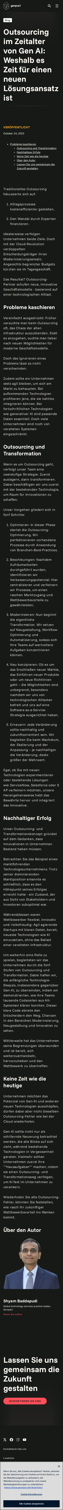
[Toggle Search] (49, 6)
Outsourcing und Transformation (36, 148)
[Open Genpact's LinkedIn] (17, 1440)
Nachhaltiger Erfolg (28, 152)
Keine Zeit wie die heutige (32, 156)
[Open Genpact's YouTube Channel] (24, 1440)
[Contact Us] (25, 1401)
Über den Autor (26, 160)
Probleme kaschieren (23, 144)
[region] (31, 1486)
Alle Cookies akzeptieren (31, 1503)
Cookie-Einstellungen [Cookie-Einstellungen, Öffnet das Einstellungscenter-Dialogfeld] (31, 1494)
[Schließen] (59, 1466)
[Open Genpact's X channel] (4, 1440)
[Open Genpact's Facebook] (11, 1440)
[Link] (31, 1277)
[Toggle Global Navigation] (57, 6)
